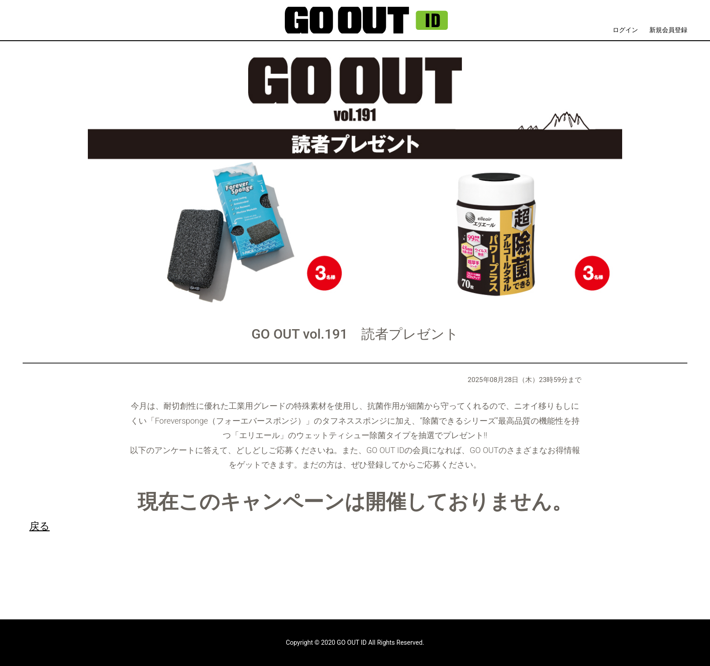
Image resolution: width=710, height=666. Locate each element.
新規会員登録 (668, 29)
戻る (39, 526)
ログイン (625, 29)
